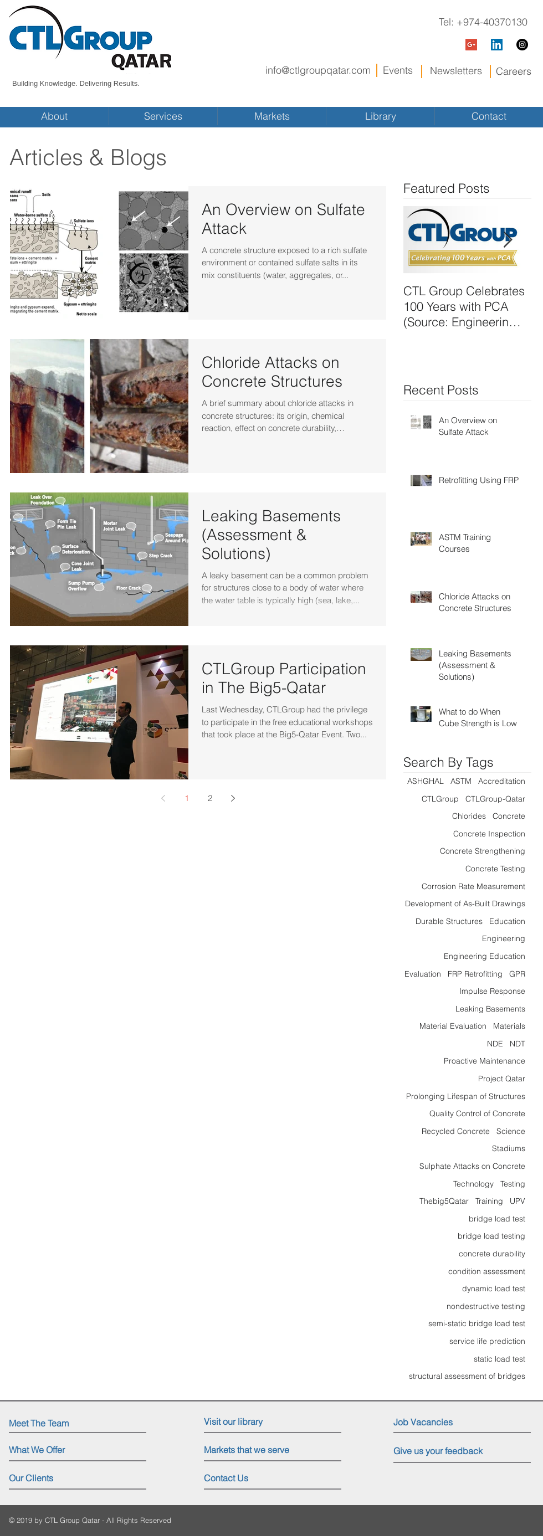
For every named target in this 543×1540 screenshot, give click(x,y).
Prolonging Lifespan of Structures (465, 1096)
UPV (517, 1201)
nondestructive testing (486, 1306)
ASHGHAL (425, 781)
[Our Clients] (51, 1478)
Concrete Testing (495, 869)
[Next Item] (508, 240)
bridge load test (497, 1219)
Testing (512, 1184)
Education (507, 921)
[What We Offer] (51, 1450)
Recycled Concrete (456, 1131)
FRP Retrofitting (475, 974)
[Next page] (233, 798)
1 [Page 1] (187, 798)
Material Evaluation (452, 1026)
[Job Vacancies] (443, 1422)
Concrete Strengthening (482, 851)
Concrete (509, 816)
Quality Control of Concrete (477, 1113)
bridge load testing (491, 1236)
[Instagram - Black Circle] (522, 44)
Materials (509, 1026)
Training (489, 1201)
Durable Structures (449, 921)
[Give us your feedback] (445, 1451)
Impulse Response (492, 991)
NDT (517, 1044)
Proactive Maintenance (484, 1061)
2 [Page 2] (210, 798)
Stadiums (508, 1148)
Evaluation (422, 974)
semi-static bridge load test (476, 1323)
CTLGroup (440, 799)
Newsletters (456, 70)
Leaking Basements (490, 1009)
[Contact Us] (246, 1478)
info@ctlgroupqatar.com (318, 70)
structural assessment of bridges (467, 1376)
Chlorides (469, 816)
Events (398, 70)
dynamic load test (493, 1288)
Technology (473, 1184)
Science (510, 1131)
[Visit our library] (252, 1421)
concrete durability (492, 1254)
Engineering (503, 938)
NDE (495, 1044)
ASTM (461, 781)
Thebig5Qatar (444, 1201)
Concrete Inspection (489, 834)
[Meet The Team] (57, 1423)
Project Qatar (501, 1079)
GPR (517, 974)
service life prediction (487, 1341)
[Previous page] (163, 798)
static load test (499, 1359)
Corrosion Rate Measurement (473, 886)
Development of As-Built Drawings (465, 903)
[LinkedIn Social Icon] (497, 44)
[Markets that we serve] (250, 1450)
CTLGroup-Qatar (495, 799)
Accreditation (501, 781)
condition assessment (486, 1271)
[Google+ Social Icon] (471, 44)
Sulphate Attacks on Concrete (472, 1166)
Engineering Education (484, 956)
